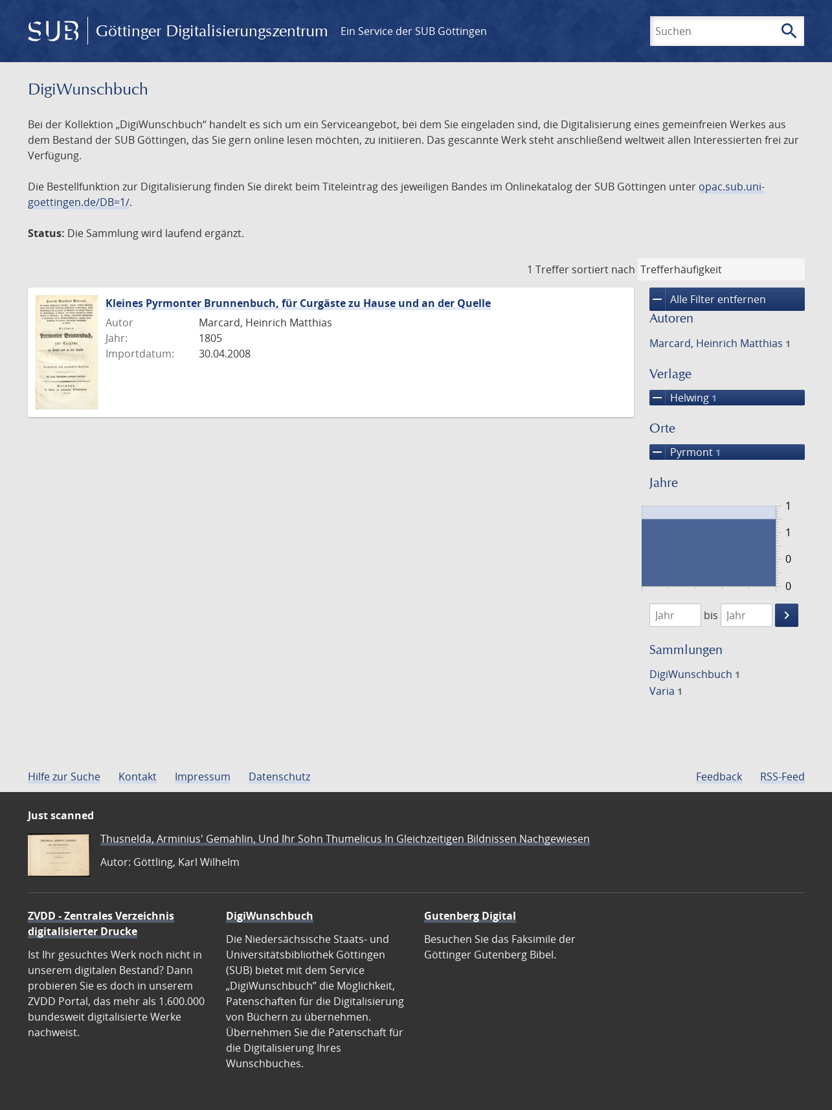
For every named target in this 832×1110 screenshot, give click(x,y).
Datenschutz (279, 776)
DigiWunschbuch (694, 674)
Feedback (719, 776)
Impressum (202, 776)
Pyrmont (685, 452)
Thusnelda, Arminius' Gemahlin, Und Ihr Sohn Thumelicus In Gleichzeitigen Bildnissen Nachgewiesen (345, 839)
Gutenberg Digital (470, 916)
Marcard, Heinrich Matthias (720, 343)
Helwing (683, 397)
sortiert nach (603, 269)
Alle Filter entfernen (707, 299)
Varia (665, 691)
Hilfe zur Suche (64, 776)
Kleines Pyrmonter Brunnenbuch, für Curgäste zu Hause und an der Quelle (298, 303)
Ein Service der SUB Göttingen (414, 31)
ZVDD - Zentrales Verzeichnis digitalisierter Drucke (101, 923)
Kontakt (137, 776)
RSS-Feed (782, 776)
